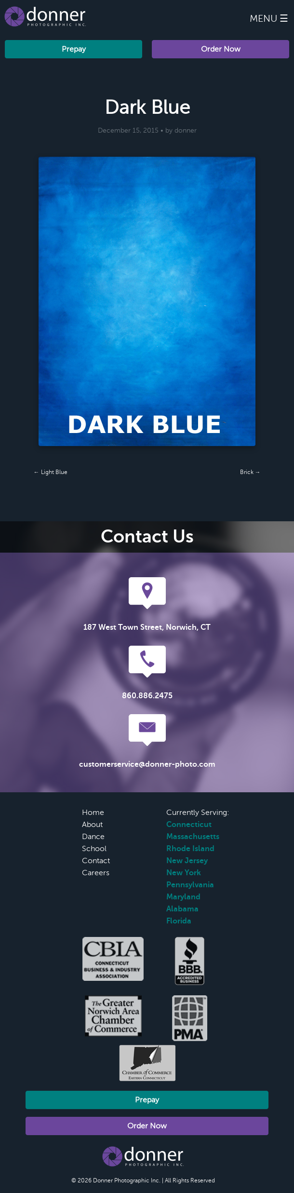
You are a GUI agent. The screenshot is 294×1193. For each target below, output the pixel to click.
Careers (95, 872)
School (94, 848)
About (92, 824)
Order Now (221, 49)
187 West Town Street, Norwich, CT (147, 627)
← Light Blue (50, 472)
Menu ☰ (269, 18)
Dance (93, 836)
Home (93, 812)
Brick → (250, 472)
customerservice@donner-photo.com (147, 764)
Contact (96, 860)
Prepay (74, 49)
